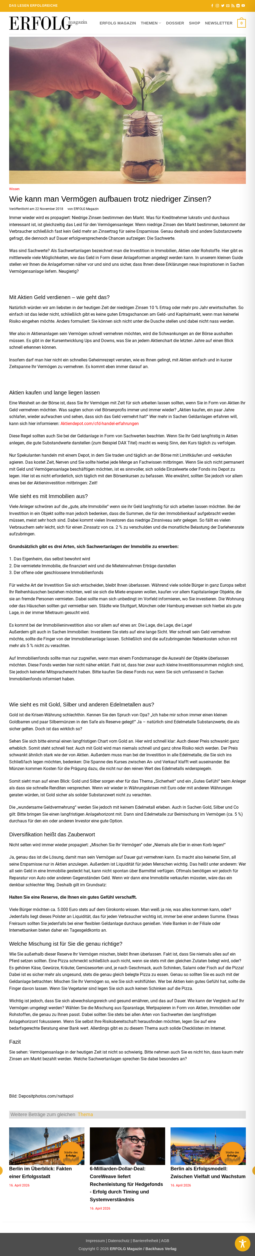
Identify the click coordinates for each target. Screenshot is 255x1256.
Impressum (95, 1241)
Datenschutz (119, 1241)
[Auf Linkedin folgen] (238, 6)
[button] (241, 23)
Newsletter (218, 23)
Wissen (14, 189)
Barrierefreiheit (145, 1241)
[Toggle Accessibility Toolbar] (242, 1243)
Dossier (175, 23)
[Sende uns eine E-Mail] (227, 6)
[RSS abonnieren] (233, 6)
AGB (165, 1241)
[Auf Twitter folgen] (222, 6)
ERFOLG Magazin (118, 23)
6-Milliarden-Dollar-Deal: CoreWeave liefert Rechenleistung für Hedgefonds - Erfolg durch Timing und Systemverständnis (126, 1184)
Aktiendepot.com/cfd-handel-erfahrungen (100, 423)
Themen (151, 23)
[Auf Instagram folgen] (217, 6)
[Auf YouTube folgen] (243, 6)
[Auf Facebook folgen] (212, 6)
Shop (194, 23)
